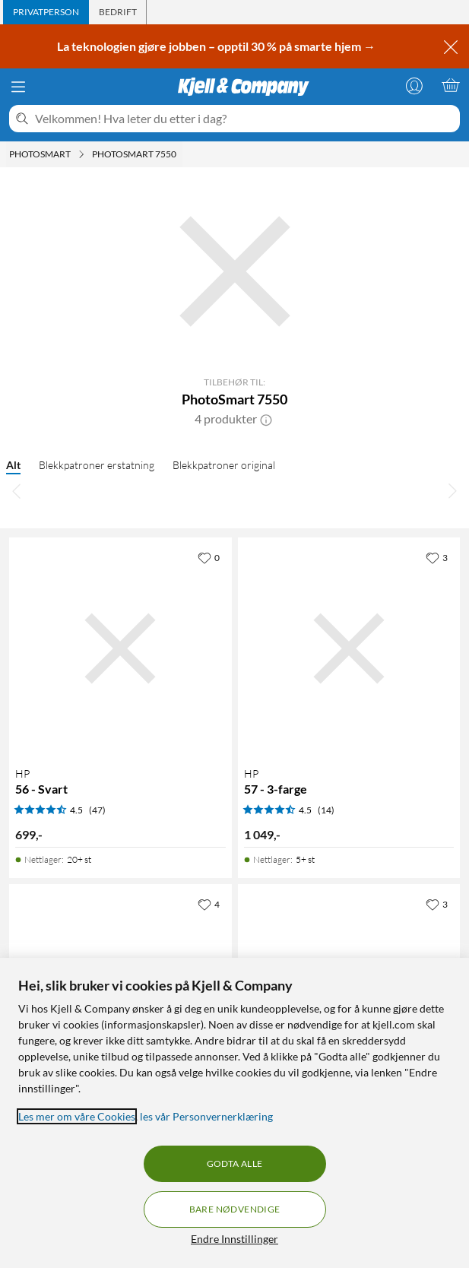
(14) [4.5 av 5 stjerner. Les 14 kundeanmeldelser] (326, 810)
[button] (266, 419)
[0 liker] (209, 557)
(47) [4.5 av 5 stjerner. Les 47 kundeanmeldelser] (97, 810)
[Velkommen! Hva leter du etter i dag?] (244, 118)
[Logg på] (414, 85)
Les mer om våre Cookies (76, 1116)
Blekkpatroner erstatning (96, 464)
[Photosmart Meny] (81, 154)
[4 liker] (209, 904)
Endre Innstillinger (234, 1238)
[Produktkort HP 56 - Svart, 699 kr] (120, 648)
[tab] (46, 12)
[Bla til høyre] (452, 490)
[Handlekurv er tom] (451, 85)
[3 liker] (437, 557)
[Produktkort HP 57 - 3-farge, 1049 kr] (349, 648)
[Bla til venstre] (16, 490)
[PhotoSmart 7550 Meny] (180, 154)
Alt (13, 464)
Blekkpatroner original (224, 464)
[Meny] (18, 86)
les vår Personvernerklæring (206, 1116)
